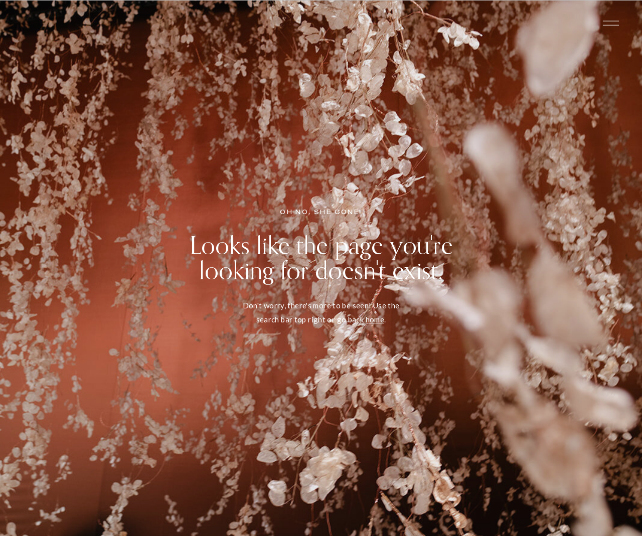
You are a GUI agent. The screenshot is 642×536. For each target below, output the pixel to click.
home (375, 319)
